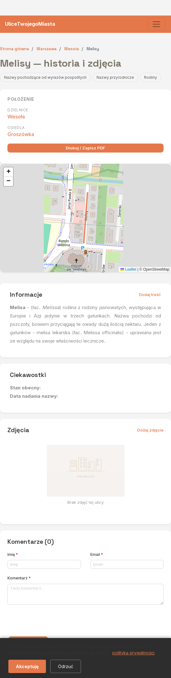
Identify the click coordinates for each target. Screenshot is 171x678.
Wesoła (16, 116)
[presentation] (54, 622)
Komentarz (19, 578)
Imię (12, 554)
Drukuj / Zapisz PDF (85, 147)
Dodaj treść (150, 294)
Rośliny (150, 77)
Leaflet (128, 269)
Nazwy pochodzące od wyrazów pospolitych (45, 77)
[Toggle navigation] (156, 24)
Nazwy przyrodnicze (115, 77)
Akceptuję (27, 666)
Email (96, 554)
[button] (8, 172)
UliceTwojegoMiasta (30, 24)
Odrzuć (65, 666)
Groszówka (20, 134)
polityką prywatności (133, 652)
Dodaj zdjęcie (150, 430)
